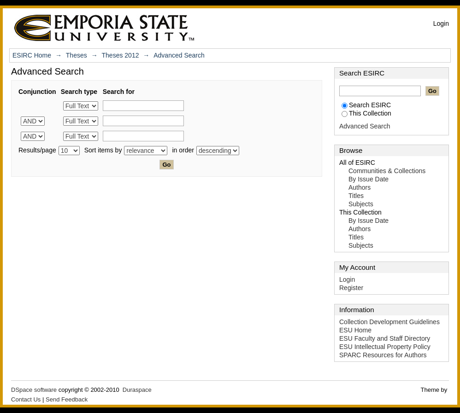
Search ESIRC (366, 105)
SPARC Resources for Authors (383, 355)
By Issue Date (368, 179)
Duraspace (137, 389)
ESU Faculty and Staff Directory (384, 338)
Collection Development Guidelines (389, 322)
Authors (359, 187)
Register (351, 287)
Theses (76, 55)
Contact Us (26, 399)
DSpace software (34, 389)
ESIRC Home (31, 55)
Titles (356, 195)
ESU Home (355, 330)
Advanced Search (364, 126)
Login (441, 23)
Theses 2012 (120, 55)
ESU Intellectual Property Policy (385, 346)
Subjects (360, 204)
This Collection (366, 113)
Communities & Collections (386, 171)
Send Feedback (67, 399)
